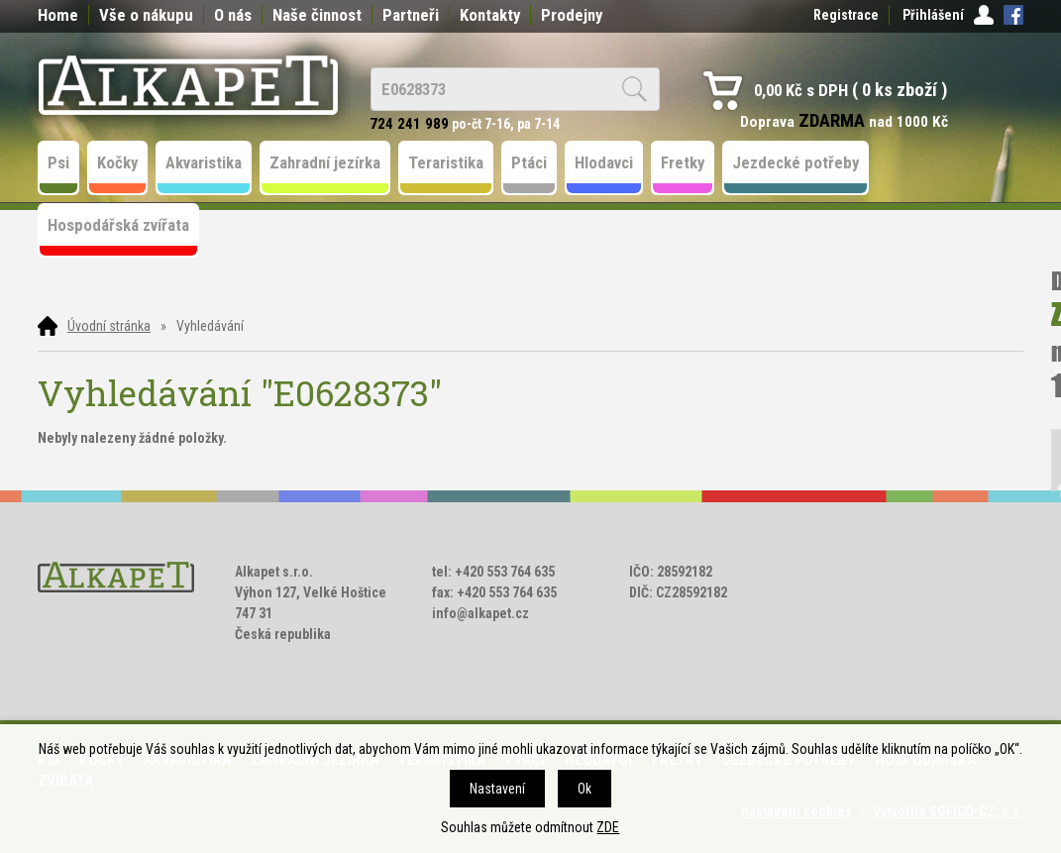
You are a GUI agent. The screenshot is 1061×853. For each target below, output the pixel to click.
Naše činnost (317, 15)
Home (58, 15)
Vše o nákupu (146, 15)
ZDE (607, 827)
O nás (233, 15)
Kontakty (490, 15)
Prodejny (571, 15)
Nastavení (497, 789)
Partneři (410, 15)
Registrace (846, 15)
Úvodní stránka (109, 326)
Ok (584, 789)
